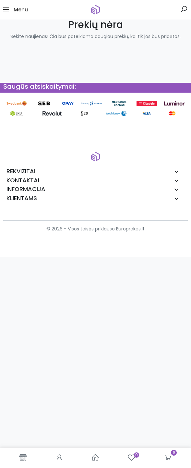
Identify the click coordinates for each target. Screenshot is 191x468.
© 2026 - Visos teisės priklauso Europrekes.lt (95, 229)
